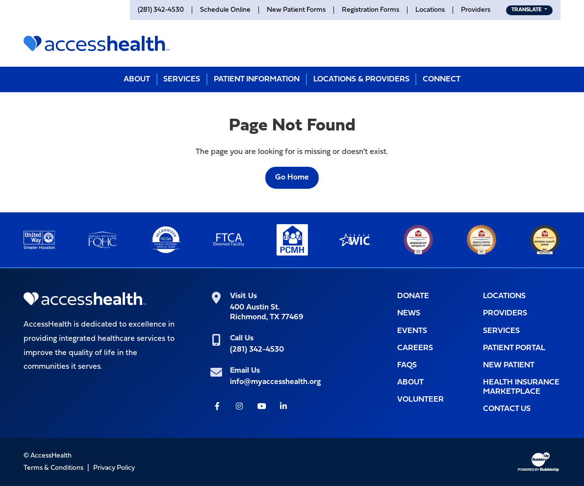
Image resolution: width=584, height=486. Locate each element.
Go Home (292, 177)
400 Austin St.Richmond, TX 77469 (267, 312)
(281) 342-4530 (257, 350)
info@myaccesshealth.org (275, 382)
